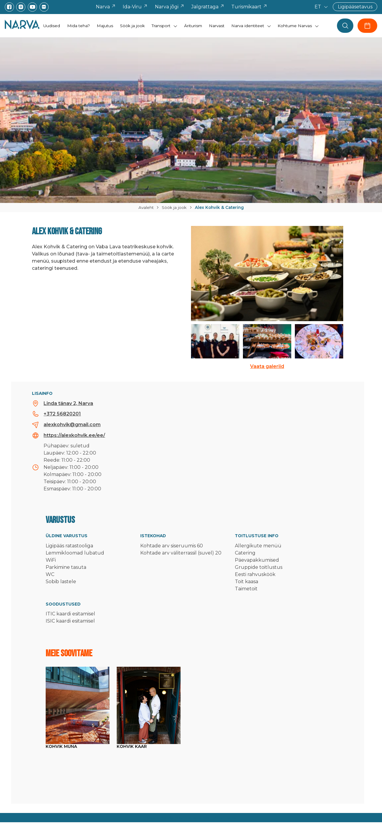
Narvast (216, 25)
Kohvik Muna (61, 746)
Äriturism (193, 25)
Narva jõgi (169, 7)
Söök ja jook (132, 25)
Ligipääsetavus (355, 7)
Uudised (51, 25)
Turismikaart (249, 7)
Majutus (105, 25)
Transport (161, 25)
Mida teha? (78, 25)
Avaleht (146, 207)
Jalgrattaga (207, 7)
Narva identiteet (247, 25)
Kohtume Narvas (295, 25)
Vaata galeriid (267, 366)
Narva (106, 7)
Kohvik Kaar (132, 746)
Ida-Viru (135, 7)
